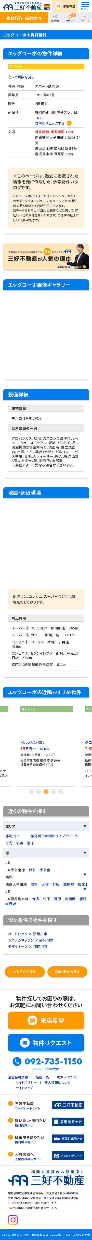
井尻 (56, 884)
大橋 (45, 884)
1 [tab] (31, 791)
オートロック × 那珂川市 (28, 933)
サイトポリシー (26, 1082)
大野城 (10, 903)
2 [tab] (38, 791)
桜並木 (83, 884)
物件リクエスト (52, 1042)
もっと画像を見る (21, 76)
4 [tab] (53, 791)
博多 (32, 869)
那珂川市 (12, 835)
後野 (19, 842)
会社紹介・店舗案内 (23, 18)
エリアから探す (24, 971)
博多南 (44, 869)
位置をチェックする (50, 123)
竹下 (46, 898)
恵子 (30, 842)
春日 (83, 898)
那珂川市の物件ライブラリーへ (54, 835)
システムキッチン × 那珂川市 (31, 940)
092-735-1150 (53, 1061)
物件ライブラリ (67, 1077)
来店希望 (69, 6)
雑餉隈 (68, 884)
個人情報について (57, 1082)
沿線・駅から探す (67, 971)
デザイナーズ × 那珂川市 (28, 946)
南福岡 (70, 898)
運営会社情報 (18, 1077)
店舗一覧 (42, 1077)
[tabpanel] (46, 744)
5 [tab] (60, 791)
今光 (9, 842)
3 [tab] (46, 791)
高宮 (34, 884)
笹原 (57, 898)
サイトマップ (24, 1088)
